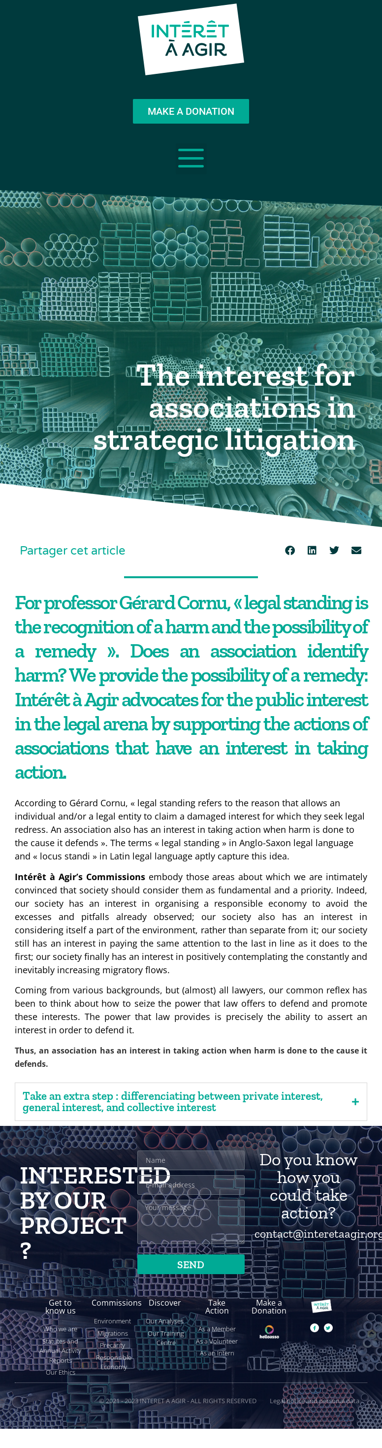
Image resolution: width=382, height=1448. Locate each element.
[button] (290, 550)
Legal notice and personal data (314, 1400)
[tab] (191, 1101)
